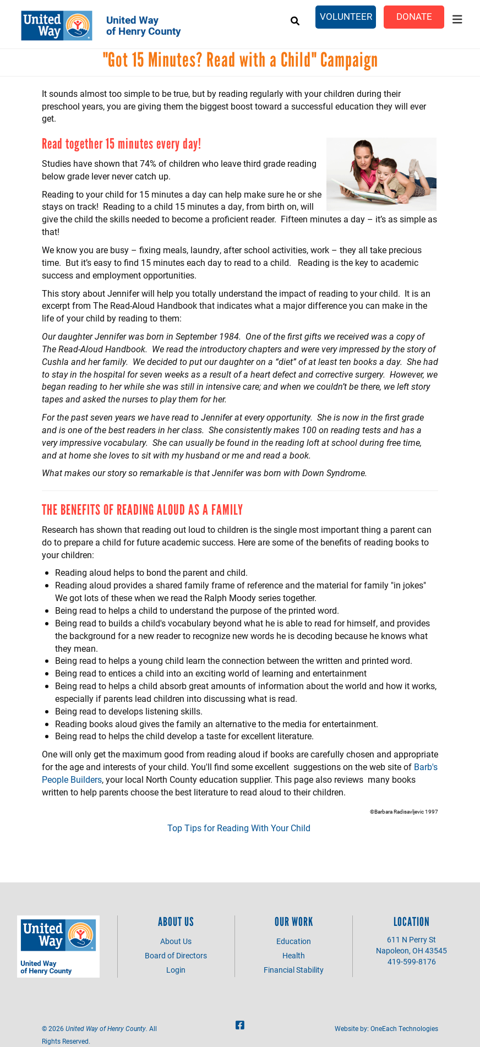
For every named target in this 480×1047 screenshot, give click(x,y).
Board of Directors (176, 955)
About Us (176, 941)
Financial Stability (294, 969)
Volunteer (346, 16)
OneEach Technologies (404, 1028)
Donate (414, 16)
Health (293, 955)
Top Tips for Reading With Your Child (240, 827)
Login (176, 969)
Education (293, 941)
